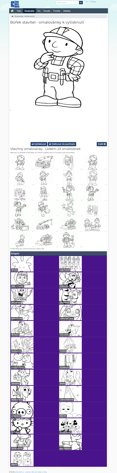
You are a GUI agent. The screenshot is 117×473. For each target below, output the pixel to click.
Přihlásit (92, 2)
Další (102, 144)
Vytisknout (39, 144)
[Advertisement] (58, 126)
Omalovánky (18, 16)
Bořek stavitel (30, 16)
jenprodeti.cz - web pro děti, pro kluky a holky (31, 472)
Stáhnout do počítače (62, 144)
